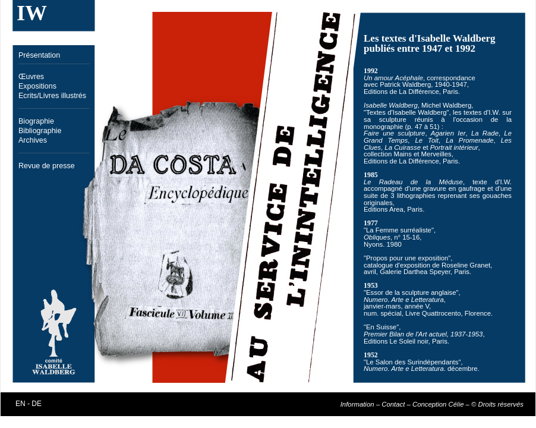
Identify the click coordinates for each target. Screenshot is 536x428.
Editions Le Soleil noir (396, 341)
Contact (393, 404)
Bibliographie (39, 131)
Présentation (39, 55)
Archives (32, 140)
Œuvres (31, 77)
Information (357, 404)
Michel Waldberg (446, 105)
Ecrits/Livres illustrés (52, 96)
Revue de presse (46, 166)
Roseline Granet (466, 265)
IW (32, 13)
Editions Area (383, 209)
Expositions (37, 86)
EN (20, 403)
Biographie (36, 121)
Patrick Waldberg (405, 84)
